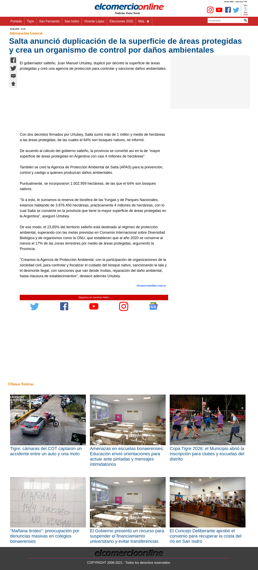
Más (144, 21)
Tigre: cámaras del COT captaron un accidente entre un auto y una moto (46, 451)
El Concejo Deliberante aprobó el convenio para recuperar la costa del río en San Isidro (205, 536)
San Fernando (49, 21)
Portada (16, 21)
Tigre (30, 21)
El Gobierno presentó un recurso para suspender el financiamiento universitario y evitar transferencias (127, 536)
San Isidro (71, 21)
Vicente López (94, 21)
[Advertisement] (92, 101)
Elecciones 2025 (121, 21)
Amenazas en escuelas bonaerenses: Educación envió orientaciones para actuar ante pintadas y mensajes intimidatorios (127, 456)
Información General (26, 33)
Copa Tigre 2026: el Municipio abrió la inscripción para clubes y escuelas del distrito (207, 454)
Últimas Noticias (20, 384)
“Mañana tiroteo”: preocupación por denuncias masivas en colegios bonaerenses (44, 536)
